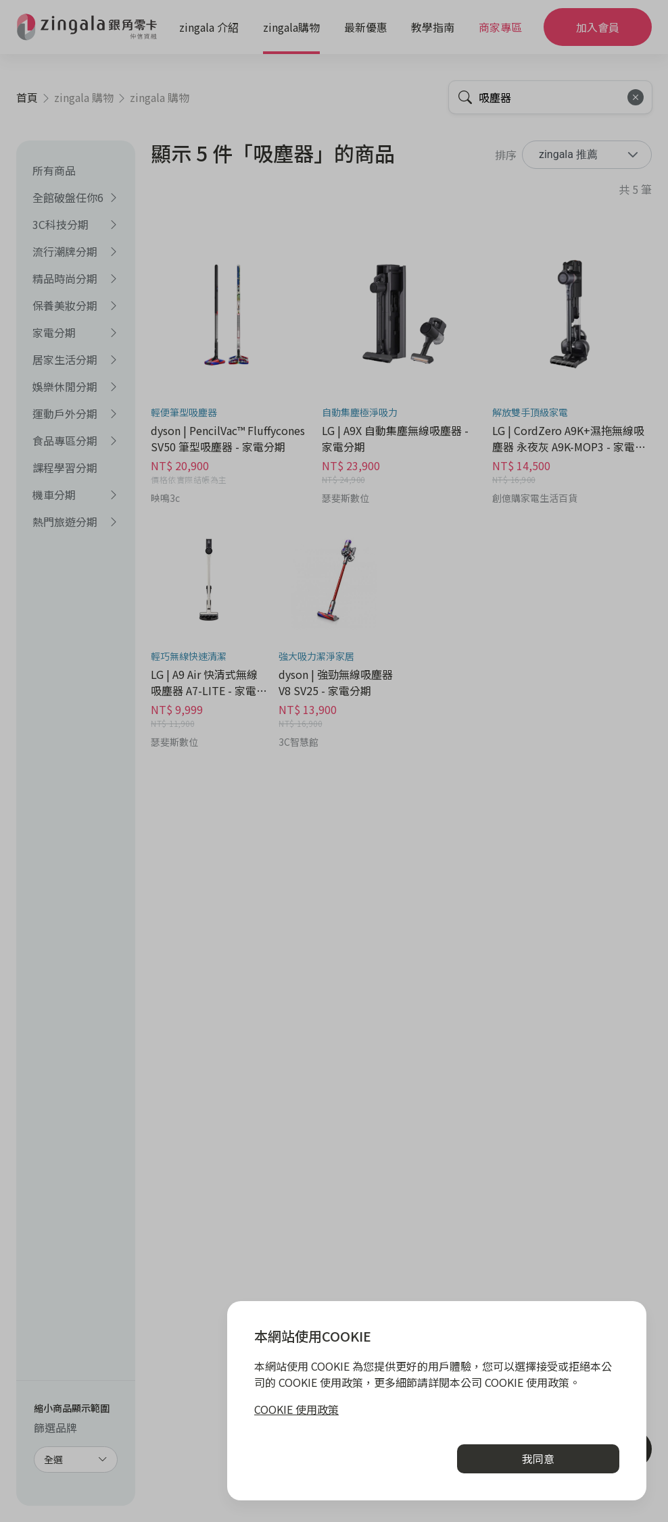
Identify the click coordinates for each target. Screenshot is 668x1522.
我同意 (538, 1458)
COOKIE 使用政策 (296, 1409)
